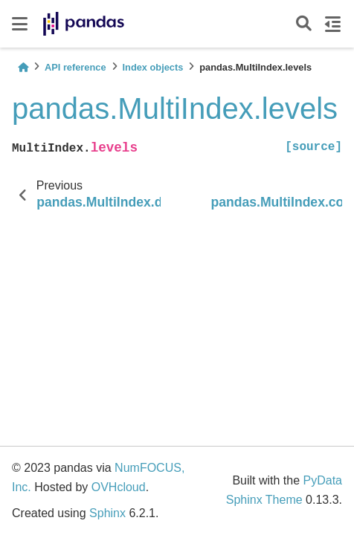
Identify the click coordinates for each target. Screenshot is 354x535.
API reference (75, 67)
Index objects (153, 67)
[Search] (303, 24)
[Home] (23, 67)
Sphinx (107, 513)
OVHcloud (118, 487)
